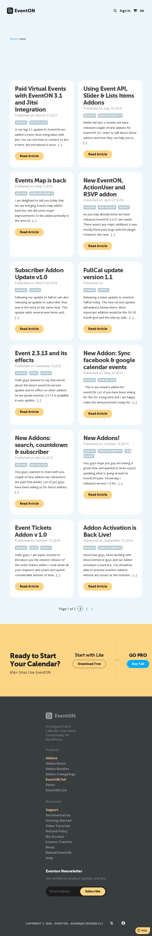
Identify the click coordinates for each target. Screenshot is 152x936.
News (33, 373)
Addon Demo (56, 763)
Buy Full (138, 664)
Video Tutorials (58, 826)
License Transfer (59, 842)
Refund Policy (56, 831)
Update (124, 207)
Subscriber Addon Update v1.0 (39, 274)
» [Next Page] (92, 609)
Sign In (125, 11)
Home (13, 39)
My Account (55, 836)
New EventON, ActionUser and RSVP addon (104, 187)
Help (49, 858)
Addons (21, 122)
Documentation (58, 815)
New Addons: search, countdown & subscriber (41, 445)
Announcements (110, 115)
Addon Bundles (57, 769)
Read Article (29, 156)
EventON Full (56, 779)
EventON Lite (56, 790)
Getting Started (58, 820)
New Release (38, 122)
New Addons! (101, 438)
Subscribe (92, 891)
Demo (50, 785)
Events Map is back (40, 180)
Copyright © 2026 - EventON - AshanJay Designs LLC (64, 923)
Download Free (89, 664)
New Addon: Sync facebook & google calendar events (109, 360)
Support (52, 810)
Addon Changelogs (61, 774)
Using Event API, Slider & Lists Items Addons (108, 95)
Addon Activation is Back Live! (109, 531)
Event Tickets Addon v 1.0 (33, 531)
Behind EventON (58, 852)
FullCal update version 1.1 (103, 274)
